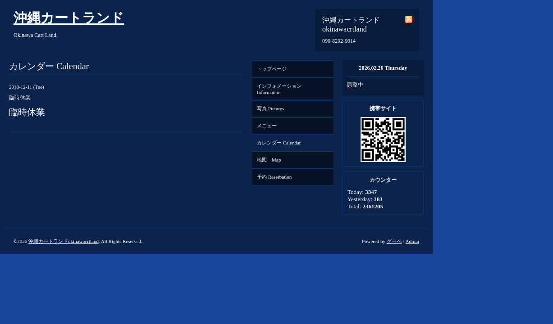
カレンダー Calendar (279, 142)
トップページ (272, 69)
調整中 (355, 84)
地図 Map (269, 159)
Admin (412, 241)
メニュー (267, 125)
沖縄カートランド (69, 17)
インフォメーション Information (281, 89)
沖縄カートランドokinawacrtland (63, 241)
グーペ (394, 241)
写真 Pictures (270, 108)
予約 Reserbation (274, 177)
